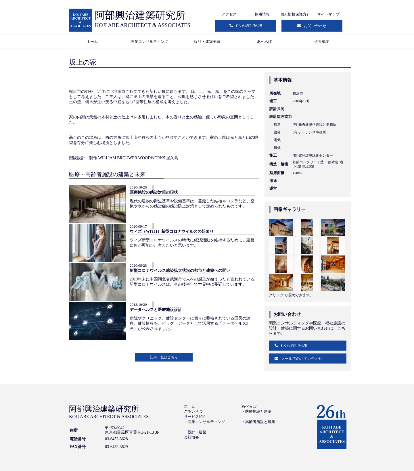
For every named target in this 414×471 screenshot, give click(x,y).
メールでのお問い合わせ (301, 358)
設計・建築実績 (207, 41)
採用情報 (262, 14)
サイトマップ (328, 14)
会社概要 (322, 41)
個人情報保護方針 (295, 14)
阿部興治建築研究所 (140, 15)
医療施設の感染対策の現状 (154, 192)
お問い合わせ (315, 26)
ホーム (92, 41)
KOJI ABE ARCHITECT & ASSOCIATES (142, 25)
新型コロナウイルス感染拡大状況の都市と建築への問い (180, 270)
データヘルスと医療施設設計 (156, 309)
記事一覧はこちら (164, 357)
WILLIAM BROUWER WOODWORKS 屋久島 (138, 158)
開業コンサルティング (149, 41)
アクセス (229, 14)
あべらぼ (264, 41)
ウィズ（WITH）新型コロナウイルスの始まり (172, 231)
